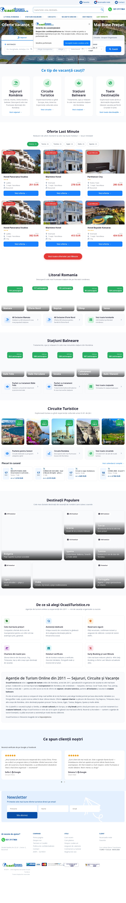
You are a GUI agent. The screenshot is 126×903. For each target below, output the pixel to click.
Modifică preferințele (44, 43)
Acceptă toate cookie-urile (76, 43)
